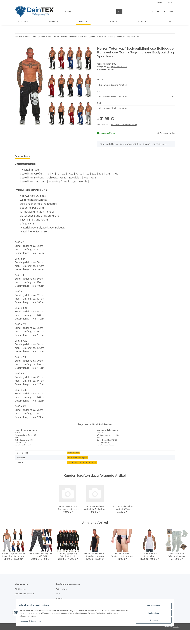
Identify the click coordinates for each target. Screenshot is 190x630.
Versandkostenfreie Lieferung (124, 124)
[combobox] (136, 85)
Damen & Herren (73, 453)
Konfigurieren (152, 614)
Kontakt (170, 2)
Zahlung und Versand (24, 593)
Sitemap (59, 598)
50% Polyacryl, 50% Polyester (77, 458)
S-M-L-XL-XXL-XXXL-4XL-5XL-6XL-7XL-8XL (82, 462)
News (159, 2)
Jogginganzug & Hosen (117, 66)
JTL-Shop (176, 627)
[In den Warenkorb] (17, 45)
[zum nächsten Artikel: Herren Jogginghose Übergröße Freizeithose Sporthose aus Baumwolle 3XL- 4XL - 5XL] (172, 36)
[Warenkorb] (168, 11)
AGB (58, 593)
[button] (152, 11)
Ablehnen (152, 621)
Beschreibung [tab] (22, 156)
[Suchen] (90, 11)
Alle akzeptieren (152, 607)
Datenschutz (61, 589)
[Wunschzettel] (158, 11)
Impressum (24, 622)
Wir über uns (20, 589)
